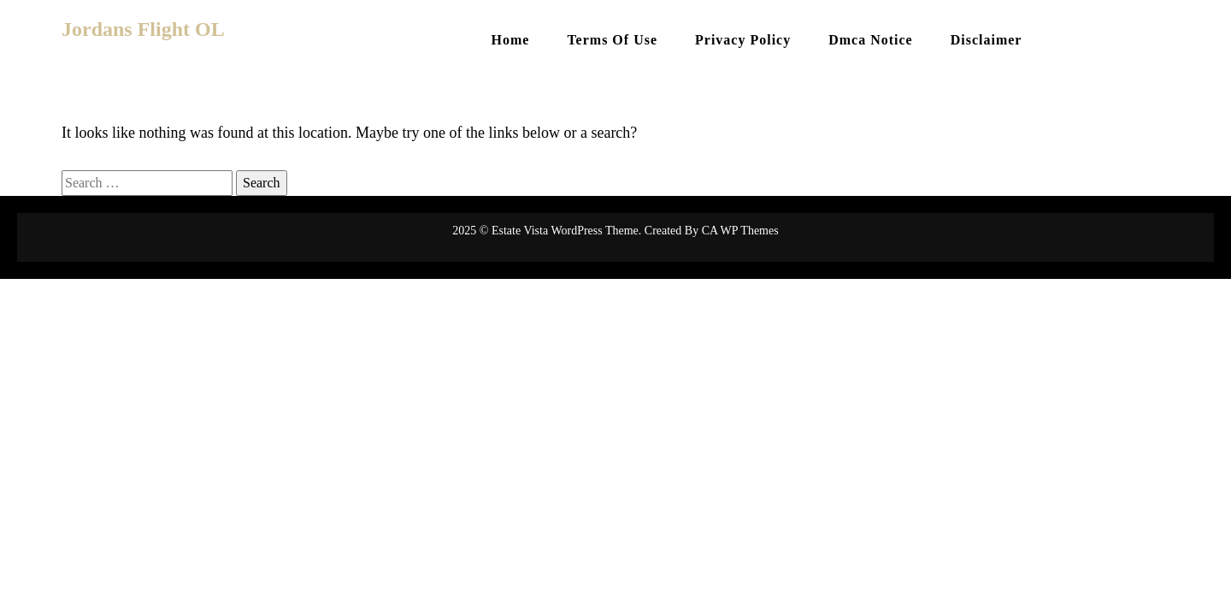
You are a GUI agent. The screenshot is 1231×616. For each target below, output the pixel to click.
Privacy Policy (743, 40)
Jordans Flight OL (143, 29)
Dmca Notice (870, 40)
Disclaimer (986, 40)
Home (511, 40)
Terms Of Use (612, 40)
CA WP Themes (740, 230)
